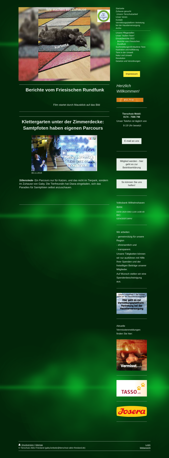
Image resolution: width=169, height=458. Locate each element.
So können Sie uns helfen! (132, 184)
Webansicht (145, 448)
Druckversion (26, 445)
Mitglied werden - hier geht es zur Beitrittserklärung (131, 164)
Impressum (132, 74)
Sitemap (39, 445)
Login (147, 445)
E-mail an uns (131, 141)
